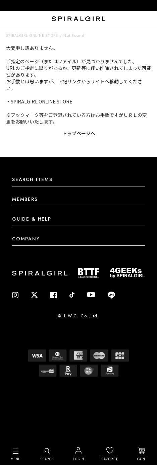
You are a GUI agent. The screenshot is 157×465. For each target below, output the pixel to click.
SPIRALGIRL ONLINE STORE (32, 35)
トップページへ (78, 133)
